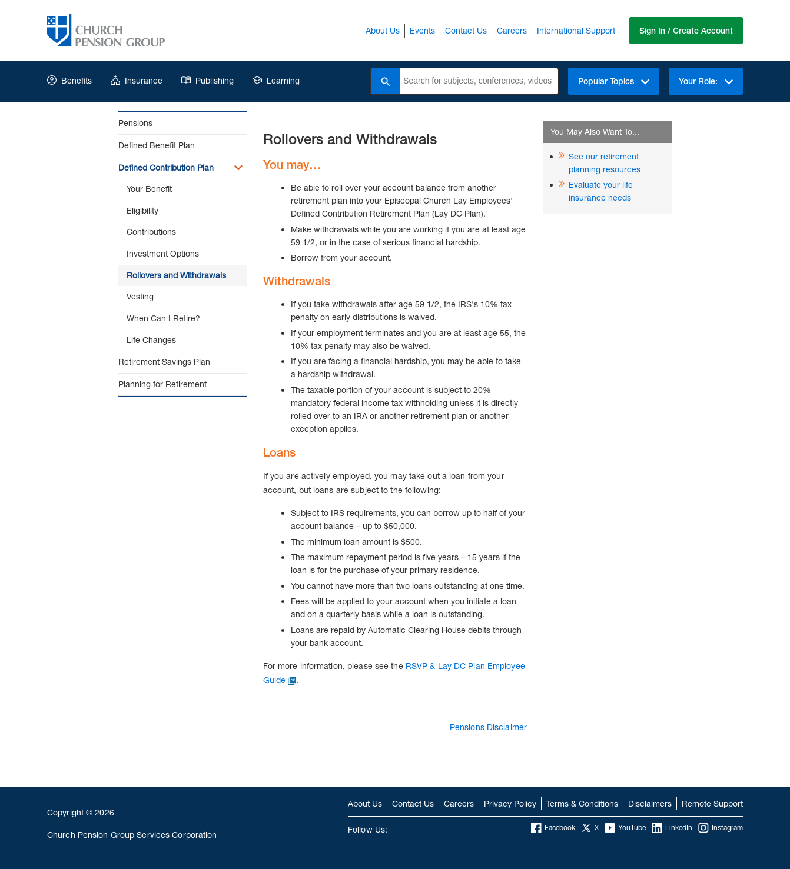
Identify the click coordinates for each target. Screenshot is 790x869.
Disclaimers (650, 803)
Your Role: (706, 81)
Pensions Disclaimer (488, 727)
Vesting (140, 296)
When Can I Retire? (163, 318)
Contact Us (466, 30)
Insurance (136, 80)
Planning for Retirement (162, 384)
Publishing (207, 80)
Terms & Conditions (582, 803)
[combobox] (479, 81)
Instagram (720, 828)
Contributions (151, 232)
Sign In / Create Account (686, 30)
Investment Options (163, 253)
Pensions (135, 123)
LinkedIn (672, 828)
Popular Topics (613, 81)
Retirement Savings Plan (164, 362)
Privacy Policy (510, 803)
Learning (276, 80)
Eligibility (142, 210)
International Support (576, 30)
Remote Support (712, 803)
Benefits (69, 80)
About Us (383, 30)
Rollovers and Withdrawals (176, 275)
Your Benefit (149, 189)
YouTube (625, 828)
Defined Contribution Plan (166, 167)
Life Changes (151, 340)
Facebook (553, 828)
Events (422, 30)
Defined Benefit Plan (156, 145)
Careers (512, 30)
